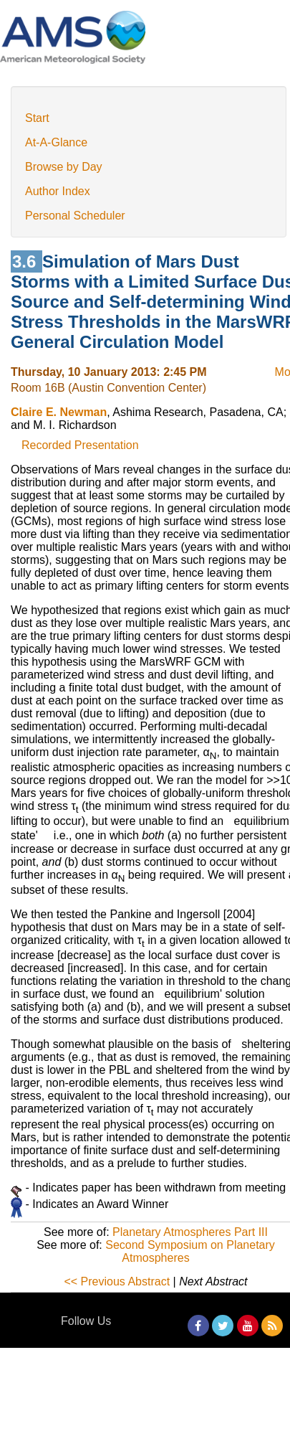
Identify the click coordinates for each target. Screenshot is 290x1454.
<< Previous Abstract (117, 1281)
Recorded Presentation (80, 445)
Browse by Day (63, 167)
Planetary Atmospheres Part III (190, 1232)
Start (37, 118)
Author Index (57, 191)
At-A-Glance (56, 142)
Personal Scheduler (75, 215)
